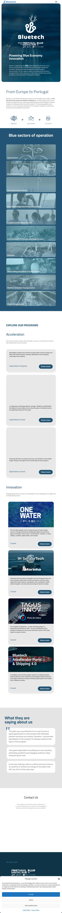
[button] (59, 879)
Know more (45, 366)
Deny (31, 900)
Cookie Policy (26, 910)
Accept (31, 894)
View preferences (31, 905)
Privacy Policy (35, 910)
